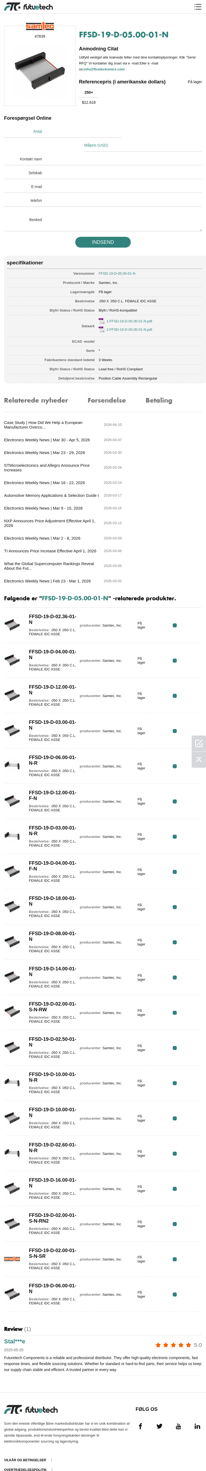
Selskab (35, 159)
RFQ (185, 545)
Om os (9, 1412)
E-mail (36, 173)
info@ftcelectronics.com (104, 69)
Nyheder (12, 1431)
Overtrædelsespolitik (25, 1392)
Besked (35, 206)
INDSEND (103, 228)
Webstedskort (18, 1451)
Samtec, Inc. (108, 269)
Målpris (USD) (119, 131)
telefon (36, 186)
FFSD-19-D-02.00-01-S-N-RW (47, 927)
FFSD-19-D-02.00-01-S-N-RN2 (47, 1138)
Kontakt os (14, 1422)
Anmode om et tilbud (23, 1402)
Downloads (15, 1441)
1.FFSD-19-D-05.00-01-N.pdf (129, 307)
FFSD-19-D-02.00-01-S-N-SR (47, 1173)
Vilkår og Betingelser (25, 1383)
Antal (37, 131)
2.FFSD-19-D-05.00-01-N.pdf (129, 316)
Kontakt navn (31, 145)
